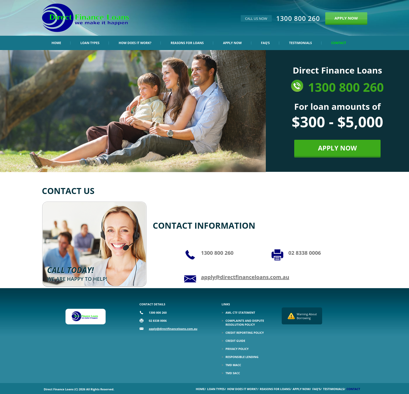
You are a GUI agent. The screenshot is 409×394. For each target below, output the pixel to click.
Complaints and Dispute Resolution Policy (245, 322)
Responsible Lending (242, 357)
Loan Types (89, 43)
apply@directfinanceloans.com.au (245, 277)
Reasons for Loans (187, 43)
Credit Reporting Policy (245, 333)
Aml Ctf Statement (240, 312)
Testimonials (300, 43)
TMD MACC (233, 365)
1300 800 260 (298, 18)
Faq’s (265, 43)
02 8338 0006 (304, 252)
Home (56, 43)
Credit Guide (235, 341)
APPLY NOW (346, 18)
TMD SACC (233, 373)
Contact (338, 43)
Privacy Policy (237, 349)
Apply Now (232, 43)
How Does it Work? (135, 43)
